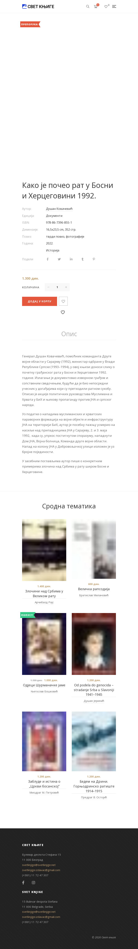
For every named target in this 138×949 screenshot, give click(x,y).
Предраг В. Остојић (94, 797)
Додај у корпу (39, 301)
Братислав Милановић (94, 595)
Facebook (23, 883)
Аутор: (26, 209)
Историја (52, 250)
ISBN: (26, 222)
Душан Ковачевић (59, 209)
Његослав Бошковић (44, 691)
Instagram (33, 883)
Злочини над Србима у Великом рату (44, 593)
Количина (30, 287)
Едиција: (28, 216)
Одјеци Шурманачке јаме (44, 685)
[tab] (69, 334)
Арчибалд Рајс (44, 602)
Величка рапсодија (94, 589)
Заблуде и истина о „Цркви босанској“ (44, 783)
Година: (27, 243)
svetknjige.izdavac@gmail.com (41, 870)
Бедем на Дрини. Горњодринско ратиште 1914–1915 (93, 786)
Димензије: (30, 229)
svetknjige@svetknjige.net (39, 865)
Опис (69, 334)
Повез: (27, 236)
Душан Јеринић (94, 701)
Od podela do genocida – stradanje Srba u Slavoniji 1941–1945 (94, 690)
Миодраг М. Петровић (44, 792)
